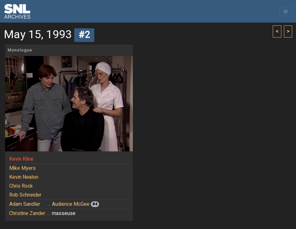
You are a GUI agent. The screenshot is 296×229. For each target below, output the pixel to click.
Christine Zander (27, 213)
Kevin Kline (21, 159)
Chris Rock (21, 186)
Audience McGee (71, 204)
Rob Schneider (25, 195)
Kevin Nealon (23, 177)
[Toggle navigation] (285, 11)
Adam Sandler (24, 204)
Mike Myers (22, 168)
